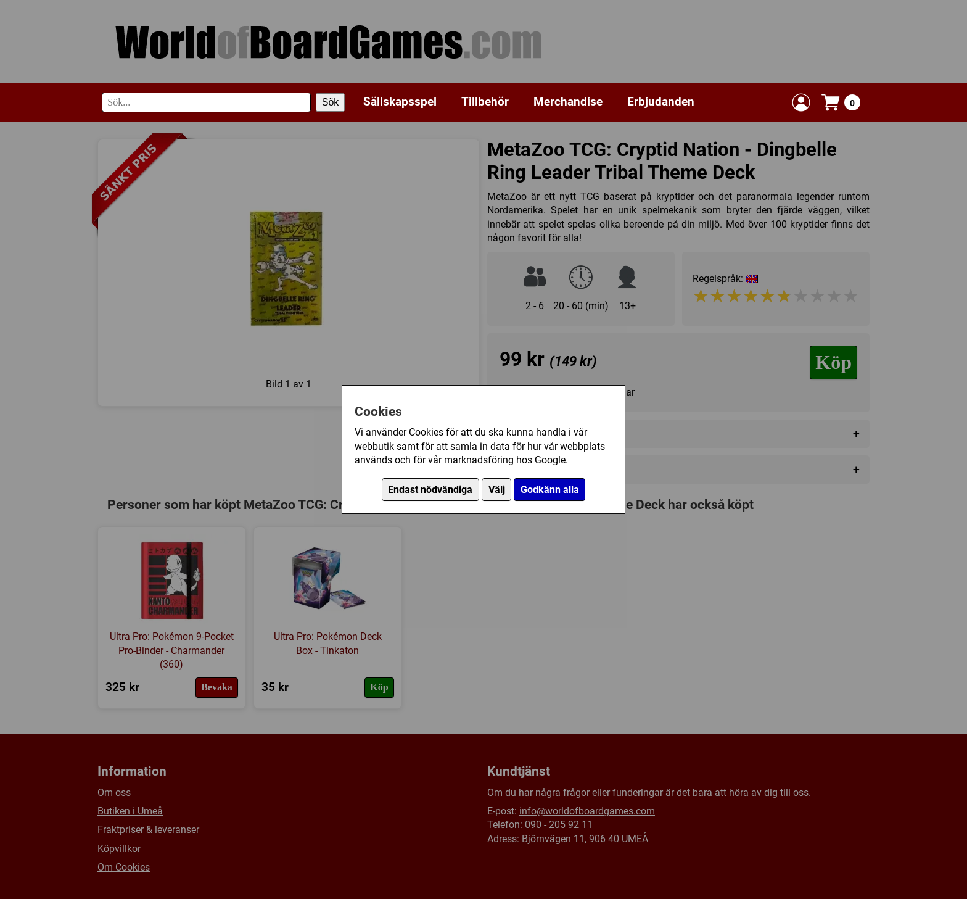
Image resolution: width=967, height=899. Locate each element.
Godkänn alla (550, 489)
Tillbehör (485, 101)
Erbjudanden (660, 101)
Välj (496, 489)
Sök (330, 102)
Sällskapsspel (400, 101)
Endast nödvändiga (430, 489)
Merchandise (568, 101)
